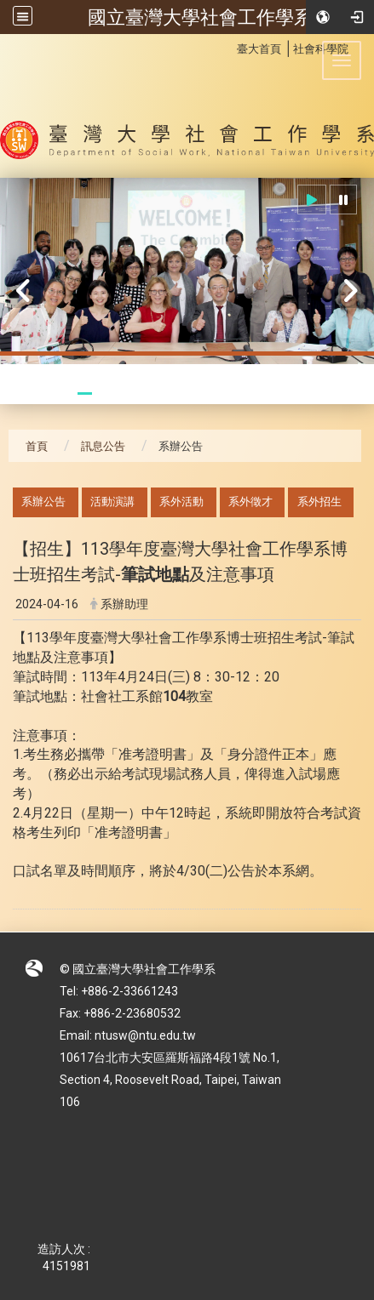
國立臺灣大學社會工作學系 (200, 17)
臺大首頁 (259, 49)
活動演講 (112, 501)
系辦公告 (43, 501)
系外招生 (319, 501)
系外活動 (181, 501)
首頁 (37, 446)
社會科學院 (320, 49)
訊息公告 (103, 446)
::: (228, 46)
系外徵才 (250, 501)
